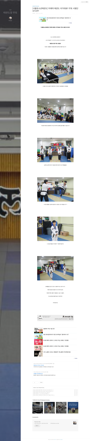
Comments (35, 417)
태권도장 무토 (10, 12)
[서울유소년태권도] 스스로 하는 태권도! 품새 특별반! (40, 393)
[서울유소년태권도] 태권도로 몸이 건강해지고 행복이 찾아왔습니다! (42, 391)
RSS (12, 438)
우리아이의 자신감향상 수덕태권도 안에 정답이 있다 (44, 366)
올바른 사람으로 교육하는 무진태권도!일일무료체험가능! (45, 375)
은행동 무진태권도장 (38, 373)
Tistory (61, 439)
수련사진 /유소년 (35, 6)
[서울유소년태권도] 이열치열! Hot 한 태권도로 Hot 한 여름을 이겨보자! (43, 395)
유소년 (37, 387)
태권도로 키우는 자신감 (39, 365)
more (77, 400)
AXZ (55, 439)
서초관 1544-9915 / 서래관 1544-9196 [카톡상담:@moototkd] (46, 423)
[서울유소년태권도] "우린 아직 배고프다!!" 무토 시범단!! (41, 392)
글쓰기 (3, 438)
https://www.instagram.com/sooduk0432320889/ (43, 363)
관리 (17, 438)
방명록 (8, 438)
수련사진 (34, 387)
